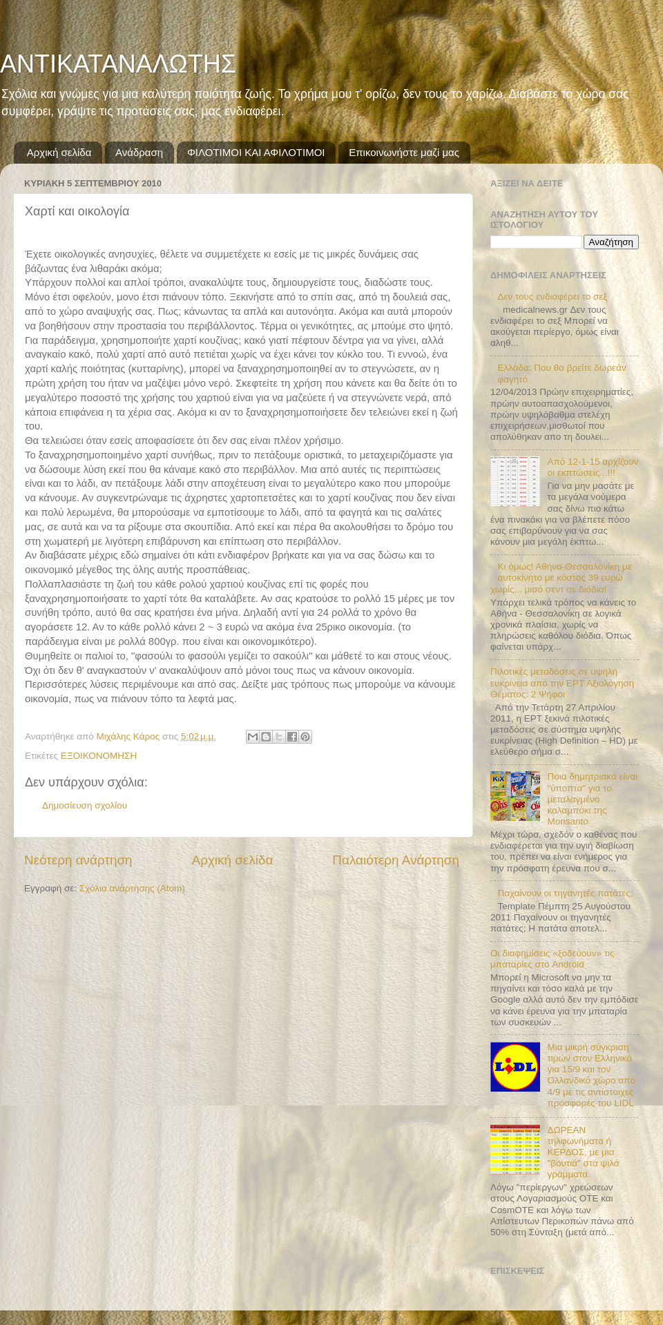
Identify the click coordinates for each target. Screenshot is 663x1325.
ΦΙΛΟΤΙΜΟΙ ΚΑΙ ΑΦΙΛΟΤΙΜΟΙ (256, 152)
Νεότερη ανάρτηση (78, 860)
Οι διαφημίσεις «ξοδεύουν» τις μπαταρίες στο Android (552, 958)
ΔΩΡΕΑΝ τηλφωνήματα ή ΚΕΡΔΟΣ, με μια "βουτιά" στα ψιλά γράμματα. (583, 1152)
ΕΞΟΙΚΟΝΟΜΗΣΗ (99, 756)
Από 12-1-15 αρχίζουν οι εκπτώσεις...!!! (592, 467)
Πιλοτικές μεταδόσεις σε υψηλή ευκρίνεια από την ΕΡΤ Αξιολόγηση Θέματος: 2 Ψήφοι (562, 682)
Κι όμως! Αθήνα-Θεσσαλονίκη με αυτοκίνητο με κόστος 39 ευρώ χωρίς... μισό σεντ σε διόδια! (561, 577)
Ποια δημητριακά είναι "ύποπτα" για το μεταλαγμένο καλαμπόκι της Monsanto (592, 798)
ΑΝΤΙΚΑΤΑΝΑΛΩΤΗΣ (118, 64)
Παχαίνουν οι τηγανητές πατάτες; (565, 893)
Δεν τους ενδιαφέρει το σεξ (552, 296)
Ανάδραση (139, 152)
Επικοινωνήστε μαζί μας (404, 152)
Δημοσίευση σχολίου (84, 805)
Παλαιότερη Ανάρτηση (395, 860)
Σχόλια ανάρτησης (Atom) (132, 888)
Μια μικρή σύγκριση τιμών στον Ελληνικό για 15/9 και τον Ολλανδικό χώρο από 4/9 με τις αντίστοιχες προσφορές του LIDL (591, 1075)
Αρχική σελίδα (59, 152)
